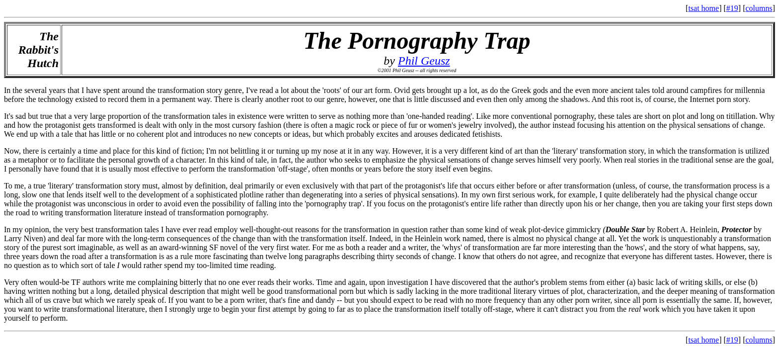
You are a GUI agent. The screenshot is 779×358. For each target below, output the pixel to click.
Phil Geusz (424, 60)
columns (758, 8)
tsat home (703, 8)
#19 (732, 8)
